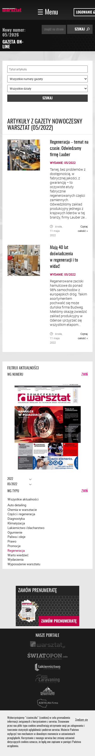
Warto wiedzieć (18, 555)
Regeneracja (16, 550)
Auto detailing (17, 505)
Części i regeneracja (21, 514)
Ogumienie (15, 532)
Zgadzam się (81, 720)
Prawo (12, 541)
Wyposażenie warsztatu (24, 564)
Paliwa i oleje (16, 537)
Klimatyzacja (16, 523)
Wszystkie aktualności (23, 499)
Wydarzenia (16, 559)
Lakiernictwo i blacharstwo (26, 528)
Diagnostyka (16, 518)
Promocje (14, 546)
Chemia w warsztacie (22, 509)
